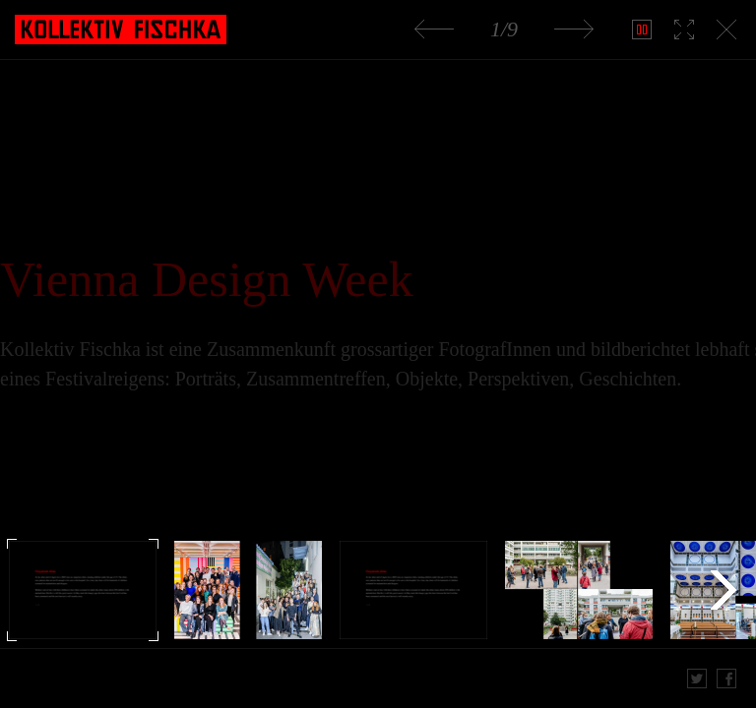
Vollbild (682, 29)
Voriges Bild (434, 29)
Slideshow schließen (725, 29)
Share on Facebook (726, 678)
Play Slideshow (640, 29)
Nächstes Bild (574, 29)
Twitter (697, 678)
